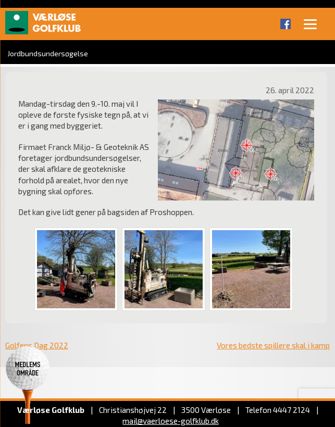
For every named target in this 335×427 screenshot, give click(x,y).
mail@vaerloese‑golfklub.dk (170, 420)
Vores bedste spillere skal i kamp (273, 345)
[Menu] (310, 23)
